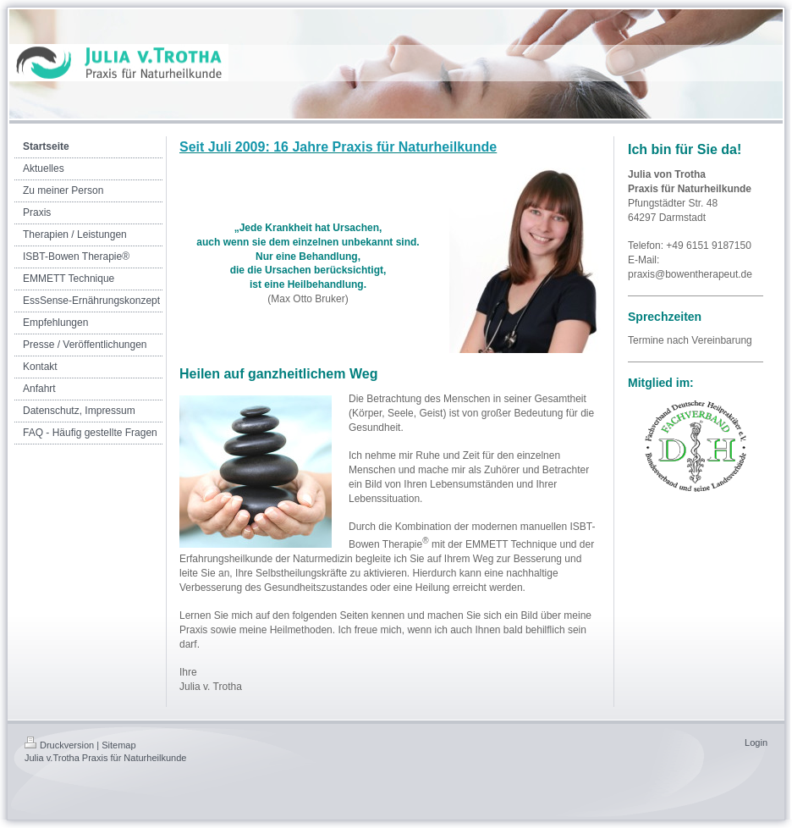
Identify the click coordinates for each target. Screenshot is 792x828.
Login (756, 742)
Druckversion (59, 745)
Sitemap (118, 745)
